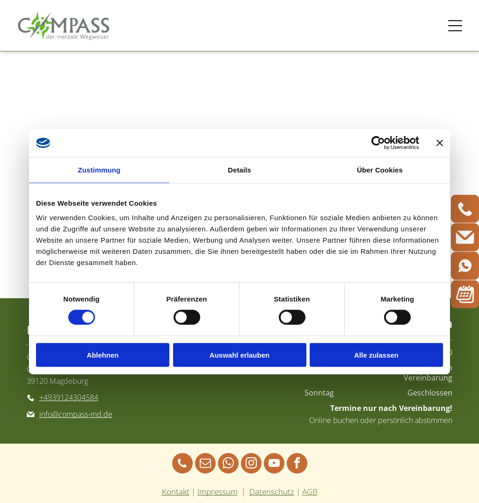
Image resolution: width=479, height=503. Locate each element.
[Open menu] (455, 26)
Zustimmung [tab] (99, 170)
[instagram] (251, 464)
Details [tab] (239, 170)
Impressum (217, 491)
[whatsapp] (228, 464)
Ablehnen (102, 355)
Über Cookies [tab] (380, 170)
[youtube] (274, 464)
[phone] (182, 464)
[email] (205, 464)
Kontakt (175, 491)
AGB (310, 491)
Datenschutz (271, 491)
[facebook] (297, 464)
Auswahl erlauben (239, 355)
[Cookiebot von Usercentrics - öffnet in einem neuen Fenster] (378, 143)
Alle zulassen (376, 355)
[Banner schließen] (439, 143)
